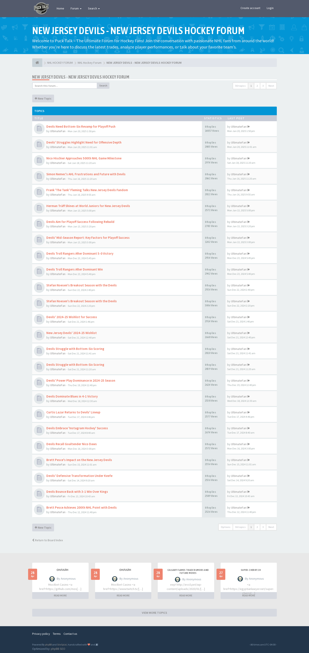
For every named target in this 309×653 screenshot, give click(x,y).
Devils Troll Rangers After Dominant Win (74, 269)
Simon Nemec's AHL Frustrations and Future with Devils (86, 174)
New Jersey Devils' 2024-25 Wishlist (71, 333)
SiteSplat (62, 644)
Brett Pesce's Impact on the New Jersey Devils (79, 460)
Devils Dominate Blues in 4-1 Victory (72, 396)
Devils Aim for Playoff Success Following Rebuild (80, 222)
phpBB (48, 644)
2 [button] (257, 85)
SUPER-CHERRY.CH (251, 569)
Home (60, 8)
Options (225, 527)
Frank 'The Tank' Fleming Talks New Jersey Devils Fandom (87, 190)
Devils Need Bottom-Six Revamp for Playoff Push (80, 126)
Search (94, 8)
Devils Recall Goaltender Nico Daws (71, 444)
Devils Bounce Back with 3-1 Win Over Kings (77, 492)
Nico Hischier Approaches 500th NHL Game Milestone (83, 158)
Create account (250, 8)
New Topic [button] (43, 98)
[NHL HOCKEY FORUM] (37, 62)
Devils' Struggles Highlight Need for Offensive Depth (83, 142)
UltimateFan (57, 131)
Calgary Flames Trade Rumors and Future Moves (188, 571)
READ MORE (60, 595)
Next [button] (271, 85)
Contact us (70, 634)
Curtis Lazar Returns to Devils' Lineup (73, 412)
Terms (57, 634)
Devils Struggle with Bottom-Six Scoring (75, 349)
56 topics (240, 85)
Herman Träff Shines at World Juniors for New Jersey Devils (88, 206)
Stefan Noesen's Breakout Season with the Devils (81, 285)
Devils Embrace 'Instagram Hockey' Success (77, 428)
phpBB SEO (58, 649)
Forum (76, 8)
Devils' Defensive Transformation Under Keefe (79, 476)
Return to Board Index (47, 540)
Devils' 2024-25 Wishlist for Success (71, 317)
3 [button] (263, 85)
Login (270, 8)
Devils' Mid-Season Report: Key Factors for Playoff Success (88, 238)
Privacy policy (41, 634)
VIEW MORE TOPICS (154, 613)
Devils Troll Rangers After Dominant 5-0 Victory (79, 253)
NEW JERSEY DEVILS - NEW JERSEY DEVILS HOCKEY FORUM (80, 76)
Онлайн (62, 569)
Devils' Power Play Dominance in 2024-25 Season (80, 380)
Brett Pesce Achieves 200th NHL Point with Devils (81, 507)
